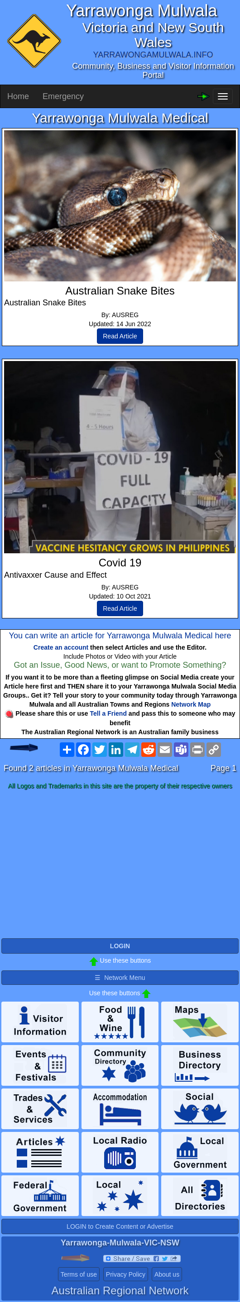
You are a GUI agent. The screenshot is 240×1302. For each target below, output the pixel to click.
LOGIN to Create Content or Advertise (120, 1226)
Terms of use (79, 1274)
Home (18, 96)
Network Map (191, 704)
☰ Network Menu (120, 977)
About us (166, 1274)
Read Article (120, 336)
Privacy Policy (125, 1274)
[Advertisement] (120, 864)
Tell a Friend (108, 713)
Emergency (63, 96)
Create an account (61, 647)
